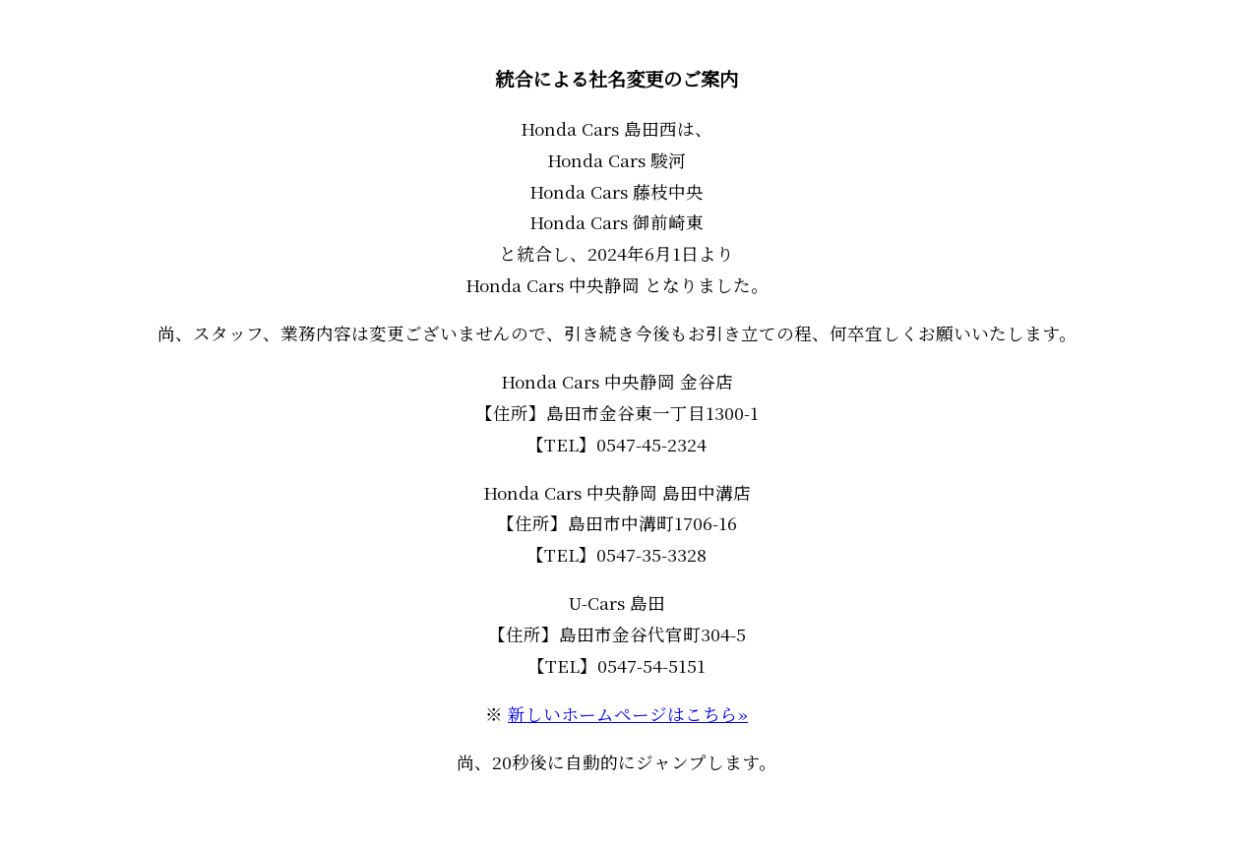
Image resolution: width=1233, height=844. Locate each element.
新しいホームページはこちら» (628, 713)
